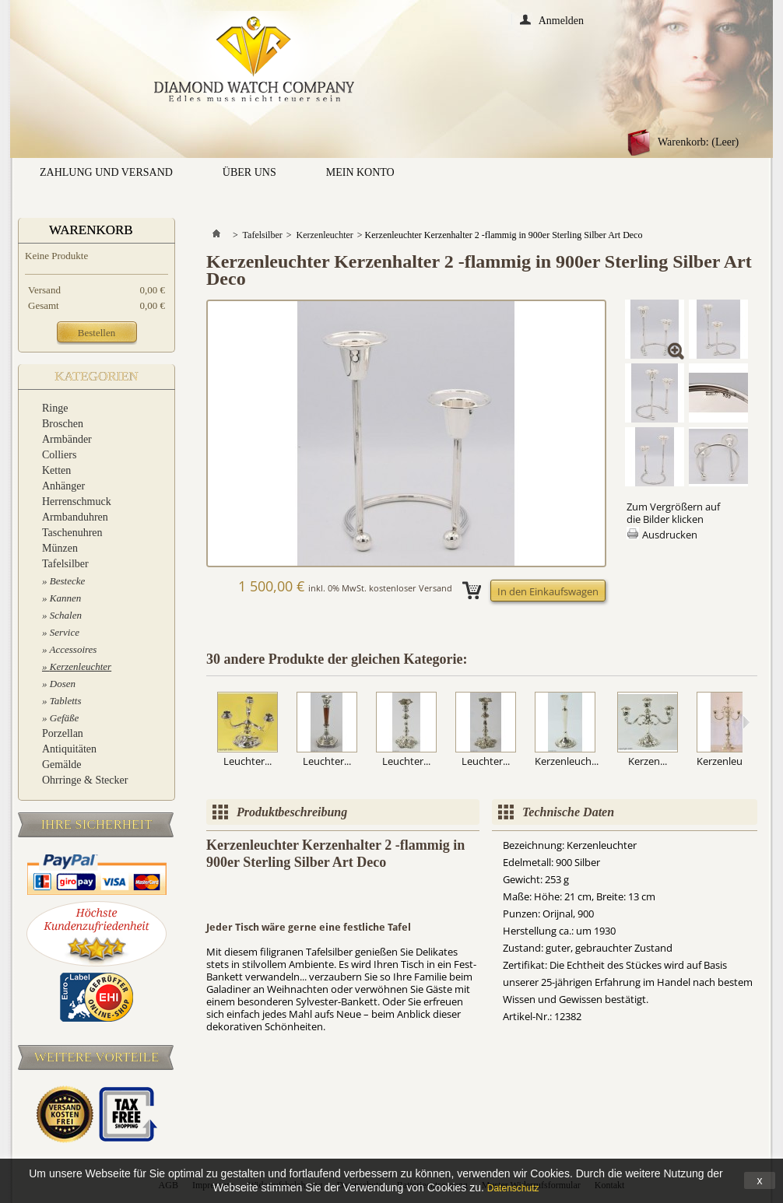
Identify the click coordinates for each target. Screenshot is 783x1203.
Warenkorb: (698, 142)
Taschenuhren (72, 532)
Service (64, 632)
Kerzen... (647, 761)
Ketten (56, 470)
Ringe (55, 408)
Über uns (249, 172)
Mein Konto (360, 172)
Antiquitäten (69, 749)
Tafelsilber (65, 564)
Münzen (60, 548)
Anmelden (561, 20)
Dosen (62, 683)
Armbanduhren (75, 517)
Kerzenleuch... (567, 761)
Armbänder (67, 439)
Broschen (62, 424)
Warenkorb (91, 230)
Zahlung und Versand (106, 172)
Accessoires (73, 649)
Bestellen (96, 332)
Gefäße (64, 718)
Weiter (746, 722)
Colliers (59, 455)
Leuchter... (247, 761)
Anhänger (63, 486)
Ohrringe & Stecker (85, 780)
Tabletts (66, 701)
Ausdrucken (669, 535)
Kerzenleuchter (80, 666)
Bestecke (67, 581)
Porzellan (62, 733)
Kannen (65, 598)
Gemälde (62, 764)
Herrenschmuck (76, 501)
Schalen (66, 615)
